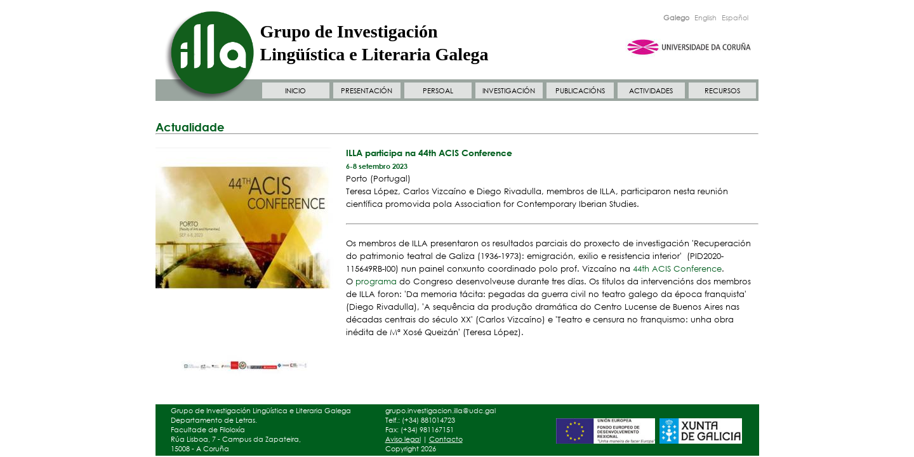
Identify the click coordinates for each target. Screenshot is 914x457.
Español (735, 18)
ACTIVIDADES (651, 91)
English (705, 18)
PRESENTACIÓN (366, 91)
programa (376, 281)
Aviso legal (403, 439)
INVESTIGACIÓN (508, 91)
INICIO (295, 91)
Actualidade (190, 127)
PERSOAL (438, 91)
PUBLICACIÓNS (580, 91)
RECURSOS (722, 91)
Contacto (446, 439)
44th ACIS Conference (677, 268)
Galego (676, 18)
